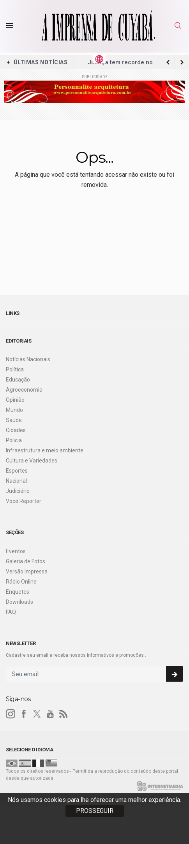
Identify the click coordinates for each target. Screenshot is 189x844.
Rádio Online (21, 581)
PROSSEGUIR (94, 810)
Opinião (15, 400)
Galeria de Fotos (25, 561)
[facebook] (23, 714)
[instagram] (10, 714)
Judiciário (18, 491)
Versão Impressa (27, 571)
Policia (14, 440)
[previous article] (182, 62)
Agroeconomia (24, 390)
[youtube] (50, 714)
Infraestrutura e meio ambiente (44, 450)
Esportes (17, 471)
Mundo (14, 410)
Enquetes (17, 592)
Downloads (19, 602)
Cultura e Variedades (31, 460)
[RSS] (63, 714)
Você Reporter (23, 501)
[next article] (168, 62)
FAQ (11, 612)
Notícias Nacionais (28, 359)
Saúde (14, 420)
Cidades (16, 430)
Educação (18, 379)
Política (15, 369)
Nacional (16, 481)
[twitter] (37, 714)
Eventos (16, 551)
